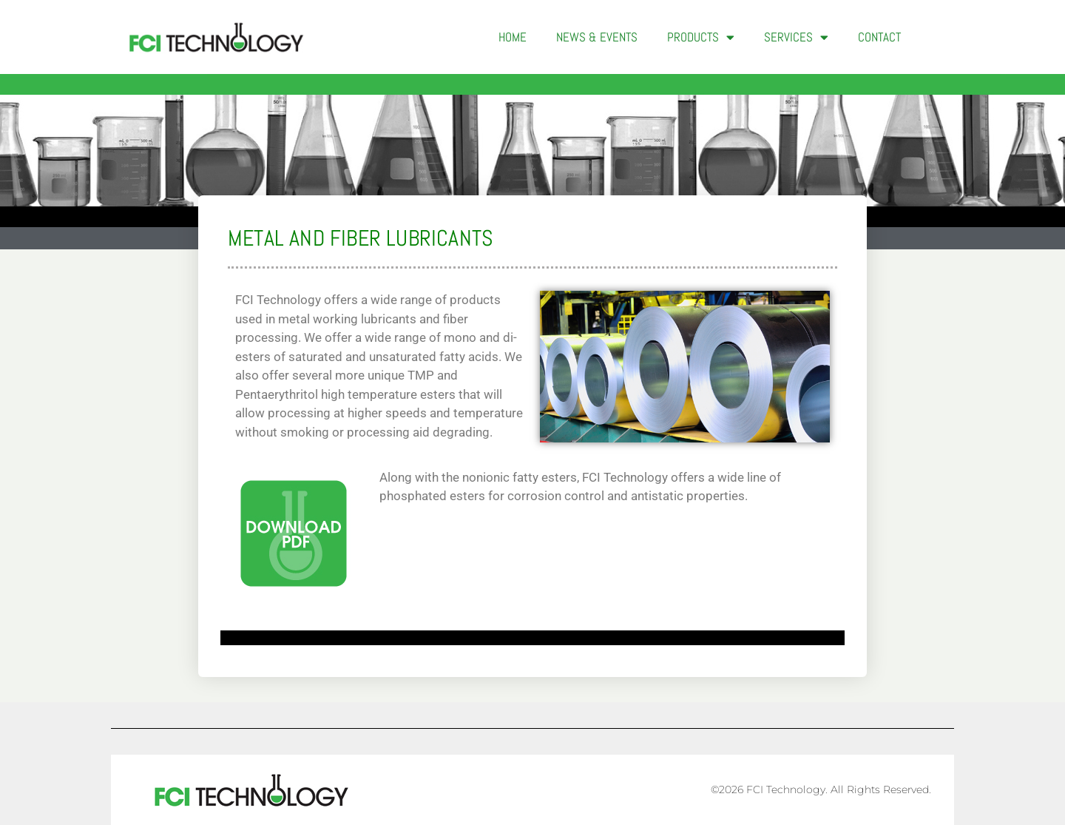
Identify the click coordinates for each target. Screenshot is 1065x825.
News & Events (597, 37)
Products (700, 37)
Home (512, 37)
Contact (879, 37)
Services (796, 37)
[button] (939, 37)
